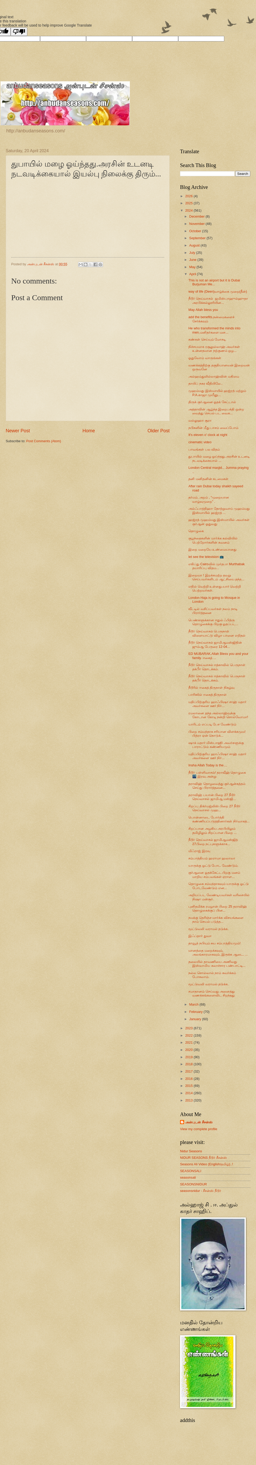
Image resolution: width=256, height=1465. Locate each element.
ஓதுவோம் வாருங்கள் (204, 358)
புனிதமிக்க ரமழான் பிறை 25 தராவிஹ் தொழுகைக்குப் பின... (217, 908)
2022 (189, 1035)
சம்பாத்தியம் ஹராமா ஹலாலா (211, 858)
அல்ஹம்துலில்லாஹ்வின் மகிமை (213, 376)
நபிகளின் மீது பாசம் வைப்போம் (213, 428)
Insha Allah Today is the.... (207, 765)
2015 (189, 1086)
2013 (189, 1100)
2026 (189, 196)
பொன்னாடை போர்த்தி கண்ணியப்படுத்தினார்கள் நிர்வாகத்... (218, 819)
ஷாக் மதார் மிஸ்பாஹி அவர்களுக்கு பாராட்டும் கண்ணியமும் (216, 745)
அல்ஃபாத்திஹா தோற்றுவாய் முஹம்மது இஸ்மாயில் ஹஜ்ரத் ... (219, 510)
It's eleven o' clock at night (207, 435)
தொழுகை (196, 531)
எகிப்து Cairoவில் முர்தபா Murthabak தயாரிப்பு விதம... (216, 566)
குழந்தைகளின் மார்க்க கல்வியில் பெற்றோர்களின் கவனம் (213, 540)
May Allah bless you (203, 310)
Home (88, 430)
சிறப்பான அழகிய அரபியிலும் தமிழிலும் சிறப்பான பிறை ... (212, 830)
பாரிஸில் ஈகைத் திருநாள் (207, 695)
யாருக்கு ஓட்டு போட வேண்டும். (213, 865)
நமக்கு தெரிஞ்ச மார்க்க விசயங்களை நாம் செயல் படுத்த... (216, 920)
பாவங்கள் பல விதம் (204, 449)
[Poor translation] (19, 31)
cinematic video (200, 442)
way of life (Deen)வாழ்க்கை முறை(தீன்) (217, 291)
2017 (189, 1071)
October (195, 231)
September (198, 238)
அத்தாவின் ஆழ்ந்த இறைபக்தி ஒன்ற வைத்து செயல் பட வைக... (216, 411)
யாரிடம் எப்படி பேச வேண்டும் (212, 724)
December (197, 216)
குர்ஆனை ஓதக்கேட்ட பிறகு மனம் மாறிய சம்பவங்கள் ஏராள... (214, 874)
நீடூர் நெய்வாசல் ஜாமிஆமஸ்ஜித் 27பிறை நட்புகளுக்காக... (213, 842)
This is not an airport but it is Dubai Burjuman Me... (214, 282)
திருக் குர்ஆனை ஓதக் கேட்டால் (212, 402)
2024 (189, 210)
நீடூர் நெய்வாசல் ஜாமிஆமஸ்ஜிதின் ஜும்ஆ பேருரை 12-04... (215, 644)
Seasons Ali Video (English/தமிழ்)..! (206, 1164)
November (197, 224)
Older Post (159, 430)
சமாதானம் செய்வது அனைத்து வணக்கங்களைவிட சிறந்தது (211, 993)
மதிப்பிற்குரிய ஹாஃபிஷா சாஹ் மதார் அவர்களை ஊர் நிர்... (217, 704)
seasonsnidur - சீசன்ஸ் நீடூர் (200, 1191)
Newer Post (18, 430)
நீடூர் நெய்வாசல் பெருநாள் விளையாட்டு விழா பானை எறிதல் (216, 633)
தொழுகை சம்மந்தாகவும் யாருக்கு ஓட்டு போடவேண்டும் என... (218, 886)
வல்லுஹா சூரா (200, 420)
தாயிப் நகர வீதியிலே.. (205, 383)
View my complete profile (198, 1129)
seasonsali (188, 1177)
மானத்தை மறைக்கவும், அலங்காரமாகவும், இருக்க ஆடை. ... (218, 952)
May (192, 267)
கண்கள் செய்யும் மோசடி (207, 339)
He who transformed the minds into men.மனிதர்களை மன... (214, 330)
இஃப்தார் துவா (200, 936)
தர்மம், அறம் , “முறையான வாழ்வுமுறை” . (208, 499)
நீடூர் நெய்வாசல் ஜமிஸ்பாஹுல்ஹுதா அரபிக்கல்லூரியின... (218, 300)
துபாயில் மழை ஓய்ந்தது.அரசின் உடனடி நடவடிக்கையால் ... (219, 458)
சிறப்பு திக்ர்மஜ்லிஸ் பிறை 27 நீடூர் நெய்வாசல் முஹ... (214, 808)
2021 (189, 1042)
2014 (189, 1093)
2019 (189, 1057)
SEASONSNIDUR (193, 1184)
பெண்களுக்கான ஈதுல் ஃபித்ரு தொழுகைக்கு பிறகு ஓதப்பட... (213, 622)
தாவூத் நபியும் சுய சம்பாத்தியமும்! (214, 943)
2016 (189, 1079)
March (194, 1004)
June (193, 260)
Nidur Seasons (191, 1151)
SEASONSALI (190, 1171)
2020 (189, 1050)
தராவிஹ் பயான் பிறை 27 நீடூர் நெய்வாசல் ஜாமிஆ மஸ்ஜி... (212, 797)
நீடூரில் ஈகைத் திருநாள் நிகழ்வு (211, 688)
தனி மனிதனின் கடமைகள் (208, 479)
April (193, 274)
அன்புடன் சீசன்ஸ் (199, 1122)
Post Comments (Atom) (43, 441)
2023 (189, 1028)
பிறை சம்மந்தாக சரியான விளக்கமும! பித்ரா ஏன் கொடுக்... (216, 733)
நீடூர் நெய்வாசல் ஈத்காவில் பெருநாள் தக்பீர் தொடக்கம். (216, 667)
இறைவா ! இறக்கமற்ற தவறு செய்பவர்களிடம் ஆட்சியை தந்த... (216, 577)
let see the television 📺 (206, 557)
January (195, 1019)
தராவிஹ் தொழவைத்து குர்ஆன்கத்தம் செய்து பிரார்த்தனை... (216, 786)
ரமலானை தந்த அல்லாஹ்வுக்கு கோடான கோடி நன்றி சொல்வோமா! (218, 715)
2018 (189, 1064)
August (195, 245)
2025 (189, 203)
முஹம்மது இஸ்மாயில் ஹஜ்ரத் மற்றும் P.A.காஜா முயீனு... (217, 393)
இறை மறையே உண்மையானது (212, 549)
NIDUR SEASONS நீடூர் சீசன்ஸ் (203, 1158)
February (196, 1012)
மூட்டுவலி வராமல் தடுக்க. (208, 929)
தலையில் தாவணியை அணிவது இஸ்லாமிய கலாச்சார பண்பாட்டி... (217, 964)
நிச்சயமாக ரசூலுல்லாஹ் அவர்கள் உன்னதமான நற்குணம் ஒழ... (214, 349)
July (192, 253)
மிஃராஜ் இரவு (199, 851)
